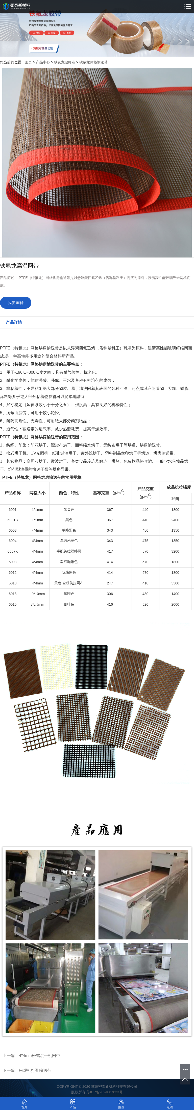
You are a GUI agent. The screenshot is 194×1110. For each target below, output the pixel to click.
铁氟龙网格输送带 (93, 62)
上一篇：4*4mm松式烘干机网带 (31, 1055)
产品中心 (43, 62)
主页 (28, 62)
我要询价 (16, 302)
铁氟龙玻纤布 (64, 62)
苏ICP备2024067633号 (104, 1092)
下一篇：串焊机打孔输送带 (27, 1070)
